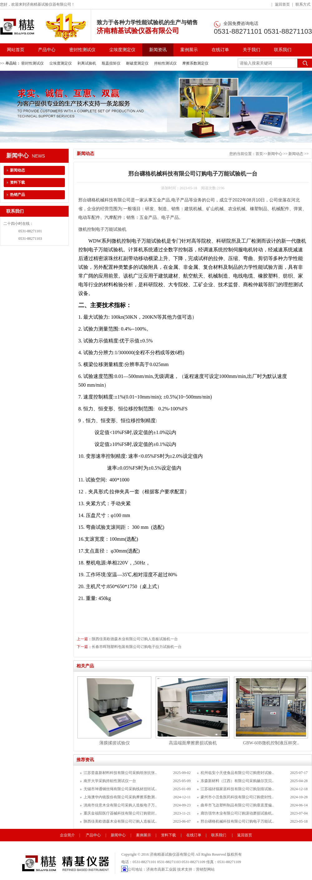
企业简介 (67, 835)
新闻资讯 (158, 49)
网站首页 (15, 49)
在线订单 (220, 49)
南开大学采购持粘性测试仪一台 (110, 781)
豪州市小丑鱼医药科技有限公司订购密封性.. (237, 797)
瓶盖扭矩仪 (111, 63)
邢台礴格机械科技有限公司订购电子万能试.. (237, 821)
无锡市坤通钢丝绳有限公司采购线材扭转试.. (120, 789)
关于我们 (251, 49)
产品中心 (47, 49)
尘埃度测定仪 (122, 49)
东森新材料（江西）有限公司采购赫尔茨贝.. (237, 781)
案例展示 (189, 49)
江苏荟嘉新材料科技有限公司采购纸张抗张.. (120, 773)
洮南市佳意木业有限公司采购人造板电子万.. (120, 805)
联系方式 (302, 4)
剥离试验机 (86, 63)
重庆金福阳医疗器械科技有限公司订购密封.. (120, 813)
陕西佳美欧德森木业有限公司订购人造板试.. (120, 821)
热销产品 (17, 194)
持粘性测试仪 (165, 63)
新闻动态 (296, 154)
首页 (259, 154)
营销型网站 (205, 869)
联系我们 (282, 49)
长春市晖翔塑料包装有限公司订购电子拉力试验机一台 (137, 647)
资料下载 (17, 182)
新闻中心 (274, 154)
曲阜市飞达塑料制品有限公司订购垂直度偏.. (237, 805)
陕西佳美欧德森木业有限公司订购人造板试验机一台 (135, 639)
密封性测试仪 (82, 49)
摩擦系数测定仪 (195, 63)
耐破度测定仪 (137, 63)
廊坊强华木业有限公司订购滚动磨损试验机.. (237, 813)
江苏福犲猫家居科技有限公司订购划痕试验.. (237, 789)
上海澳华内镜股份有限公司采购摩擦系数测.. (120, 797)
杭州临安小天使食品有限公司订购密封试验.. (237, 773)
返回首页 (282, 4)
